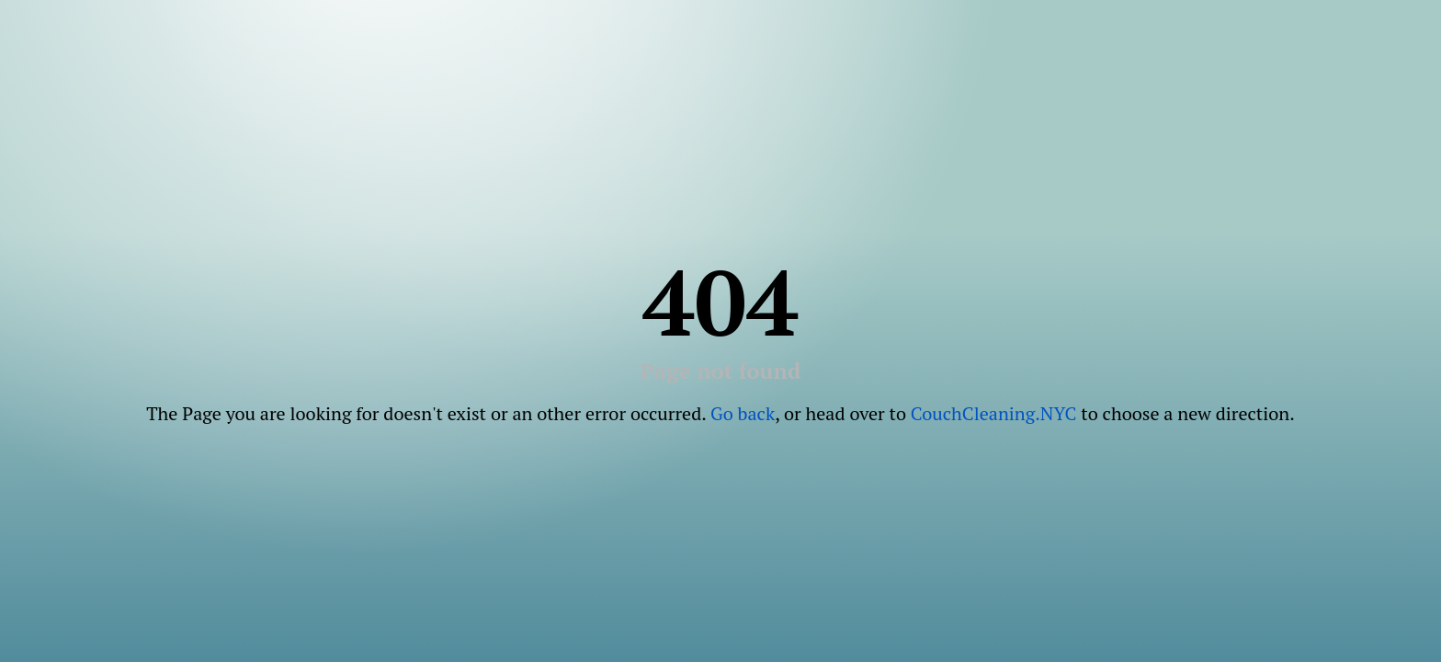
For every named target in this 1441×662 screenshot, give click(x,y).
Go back (742, 413)
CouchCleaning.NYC (994, 413)
